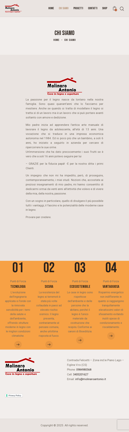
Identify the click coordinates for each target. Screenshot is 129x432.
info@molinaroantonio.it (90, 379)
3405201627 (81, 374)
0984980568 (84, 369)
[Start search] (122, 9)
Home (56, 40)
